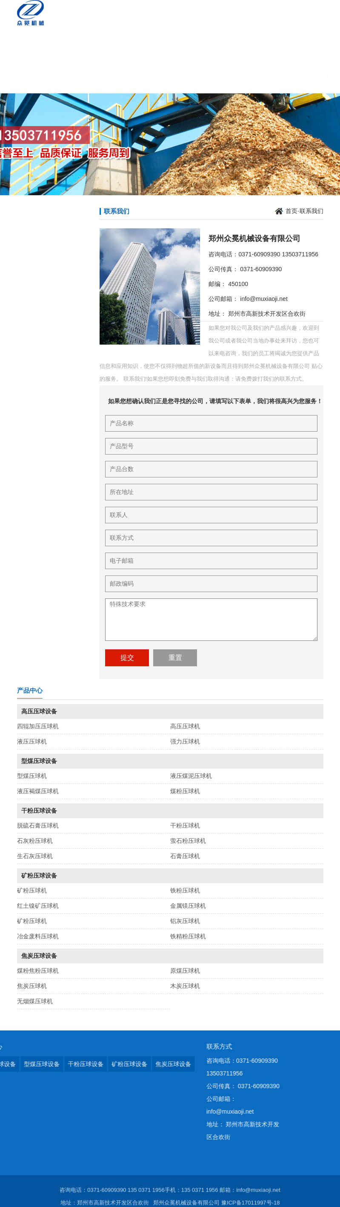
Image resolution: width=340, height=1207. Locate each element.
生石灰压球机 (35, 856)
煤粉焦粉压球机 (38, 970)
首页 (291, 211)
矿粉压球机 (32, 890)
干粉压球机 (185, 825)
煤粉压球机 (185, 791)
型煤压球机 (32, 775)
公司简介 (69, 42)
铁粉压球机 (185, 890)
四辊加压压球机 (38, 726)
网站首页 (34, 42)
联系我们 (34, 76)
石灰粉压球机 (35, 840)
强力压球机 (185, 741)
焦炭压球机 (32, 985)
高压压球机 (185, 726)
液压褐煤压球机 (38, 791)
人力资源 (209, 42)
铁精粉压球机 (188, 936)
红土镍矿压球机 (38, 905)
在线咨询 (244, 42)
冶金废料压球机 (38, 936)
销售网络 (279, 42)
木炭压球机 (185, 985)
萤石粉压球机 (188, 840)
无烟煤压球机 (35, 1001)
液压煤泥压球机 (191, 775)
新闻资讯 (139, 42)
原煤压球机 (185, 970)
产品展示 (104, 42)
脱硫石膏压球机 (38, 825)
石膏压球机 (185, 856)
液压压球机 (32, 741)
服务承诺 (174, 42)
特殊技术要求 (211, 619)
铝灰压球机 (185, 921)
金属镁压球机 (188, 905)
